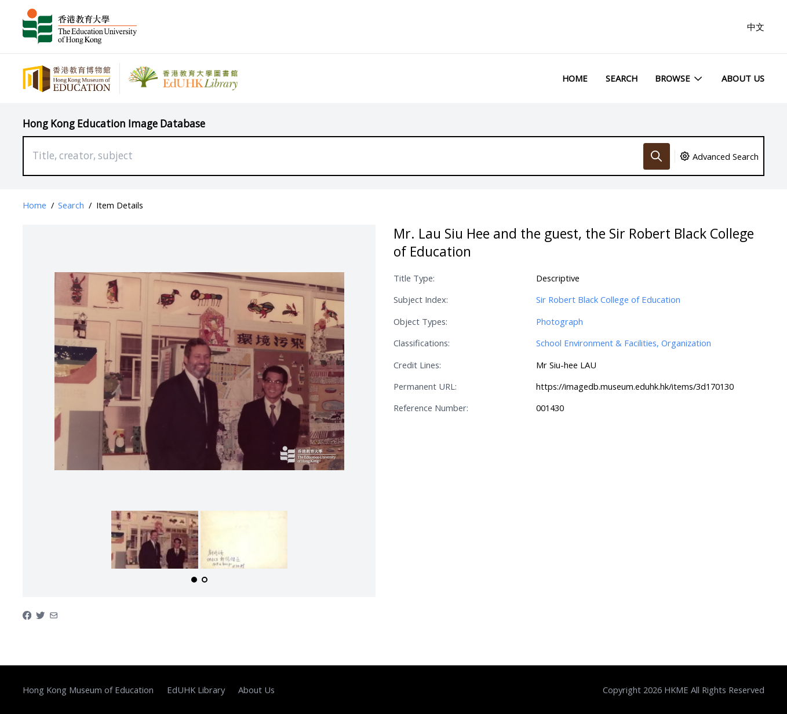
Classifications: (422, 343)
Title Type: (414, 278)
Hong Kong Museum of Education (88, 689)
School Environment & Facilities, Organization (623, 343)
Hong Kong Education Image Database (114, 123)
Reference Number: (431, 407)
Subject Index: (421, 299)
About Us (743, 78)
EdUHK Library (196, 689)
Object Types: (420, 321)
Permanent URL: (425, 386)
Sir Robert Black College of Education (608, 299)
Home (575, 78)
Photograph (559, 321)
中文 (755, 26)
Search (621, 78)
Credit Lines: (417, 365)
